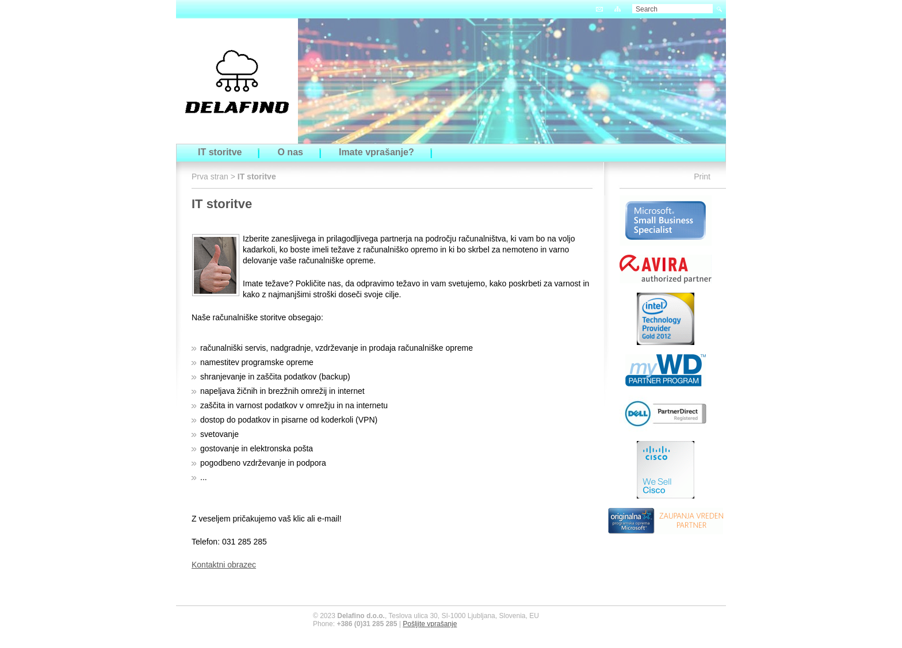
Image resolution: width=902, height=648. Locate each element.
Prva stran (210, 176)
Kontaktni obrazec (224, 564)
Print (702, 176)
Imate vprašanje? (376, 152)
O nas (290, 152)
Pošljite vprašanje (430, 624)
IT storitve (220, 152)
